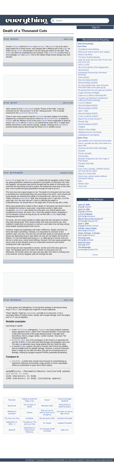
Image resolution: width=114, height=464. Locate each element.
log (80, 207)
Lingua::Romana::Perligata (88, 93)
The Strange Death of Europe (47, 432)
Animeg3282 (17, 173)
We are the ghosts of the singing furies (93, 67)
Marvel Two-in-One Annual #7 (90, 119)
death (8, 53)
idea (6, 173)
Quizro (16, 39)
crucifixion (29, 421)
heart (51, 53)
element (47, 119)
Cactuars (42, 330)
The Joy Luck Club (11, 421)
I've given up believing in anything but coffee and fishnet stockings (93, 99)
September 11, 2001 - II (12, 425)
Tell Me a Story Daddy (87, 130)
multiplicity (31, 123)
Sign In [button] (96, 27)
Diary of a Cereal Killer (87, 174)
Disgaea (23, 346)
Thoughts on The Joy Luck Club (29, 425)
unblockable (30, 313)
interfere (9, 121)
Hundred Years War (86, 163)
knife (55, 53)
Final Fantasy (22, 330)
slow (19, 55)
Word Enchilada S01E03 (88, 83)
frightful (44, 121)
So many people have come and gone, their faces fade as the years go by (93, 86)
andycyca (17, 300)
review (81, 221)
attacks (14, 309)
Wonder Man (83, 122)
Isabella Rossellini (65, 425)
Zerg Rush (16, 361)
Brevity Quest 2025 (47, 421)
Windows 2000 (47, 408)
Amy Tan (11, 180)
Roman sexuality (84, 153)
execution (41, 47)
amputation (62, 125)
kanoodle (89, 240)
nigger (33, 212)
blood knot (12, 408)
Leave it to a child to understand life (92, 95)
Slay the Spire (19, 340)
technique (39, 116)
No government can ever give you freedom (95, 90)
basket (17, 123)
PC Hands (47, 425)
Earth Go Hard (84, 243)
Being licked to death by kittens (64, 408)
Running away (84, 238)
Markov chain (83, 184)
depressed (25, 198)
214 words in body (17, 374)
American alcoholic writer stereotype (92, 148)
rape (63, 198)
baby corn (65, 432)
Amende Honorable (64, 421)
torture (30, 47)
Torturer (29, 415)
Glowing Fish (92, 221)
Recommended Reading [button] (96, 40)
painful (27, 55)
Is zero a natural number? (88, 116)
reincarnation (83, 156)
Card (15, 103)
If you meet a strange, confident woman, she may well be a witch (94, 170)
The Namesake (84, 247)
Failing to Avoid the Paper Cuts (29, 402)
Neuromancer (83, 70)
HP (13, 317)
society (53, 214)
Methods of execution (11, 415)
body (65, 49)
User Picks (82, 46)
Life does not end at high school (64, 415)
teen (39, 238)
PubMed (81, 127)
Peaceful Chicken (91, 226)
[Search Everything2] (79, 20)
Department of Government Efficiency (29, 432)
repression (20, 210)
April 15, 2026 (84, 205)
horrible (25, 109)
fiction (81, 216)
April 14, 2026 (83, 65)
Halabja (81, 166)
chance (55, 119)
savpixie (88, 207)
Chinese (15, 47)
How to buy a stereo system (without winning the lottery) (92, 177)
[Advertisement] (57, 7)
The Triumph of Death (29, 408)
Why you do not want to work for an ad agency (47, 415)
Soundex (81, 151)
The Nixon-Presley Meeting (89, 57)
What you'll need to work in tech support (94, 52)
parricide (34, 113)
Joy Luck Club (30, 180)
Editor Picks (82, 138)
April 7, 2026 (83, 224)
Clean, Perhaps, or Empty (89, 233)
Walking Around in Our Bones (90, 132)
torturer (52, 47)
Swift (88, 245)
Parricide (11, 402)
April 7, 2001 (83, 111)
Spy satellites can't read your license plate (94, 141)
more (95, 255)
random (20, 51)
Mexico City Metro (85, 55)
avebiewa (88, 212)
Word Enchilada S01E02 (88, 80)
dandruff (12, 432)
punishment (23, 113)
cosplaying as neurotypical (88, 135)
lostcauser (91, 216)
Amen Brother (83, 77)
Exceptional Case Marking (88, 49)
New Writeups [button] (95, 199)
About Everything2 (85, 44)
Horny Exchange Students (64, 402)
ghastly (46, 127)
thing (6, 39)
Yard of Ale (82, 186)
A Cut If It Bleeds (84, 103)
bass (80, 181)
